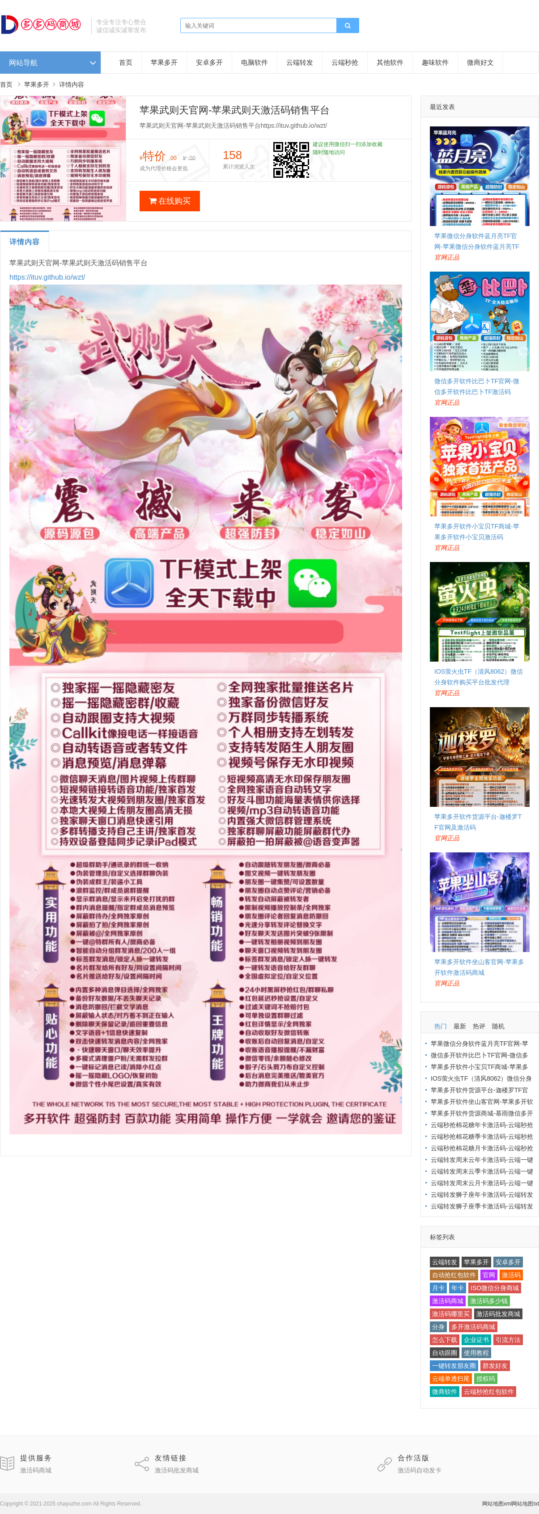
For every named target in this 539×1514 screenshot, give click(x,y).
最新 (460, 1026)
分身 (438, 1326)
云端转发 (299, 62)
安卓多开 (209, 62)
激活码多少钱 (489, 1300)
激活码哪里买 (451, 1313)
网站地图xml (497, 1504)
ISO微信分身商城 (495, 1288)
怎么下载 (444, 1339)
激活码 (511, 1275)
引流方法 (508, 1339)
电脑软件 (254, 62)
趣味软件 (435, 62)
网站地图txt (525, 1504)
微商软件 (444, 1391)
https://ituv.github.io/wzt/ (47, 277)
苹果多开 (164, 62)
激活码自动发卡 (419, 1470)
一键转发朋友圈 (454, 1365)
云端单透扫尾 (451, 1378)
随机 (498, 1026)
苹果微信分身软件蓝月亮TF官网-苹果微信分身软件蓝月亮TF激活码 (476, 246)
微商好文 (480, 62)
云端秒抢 (344, 62)
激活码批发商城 (498, 1313)
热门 (440, 1026)
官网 (489, 1275)
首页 (125, 62)
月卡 (438, 1288)
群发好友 (495, 1365)
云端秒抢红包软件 (489, 1391)
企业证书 (476, 1339)
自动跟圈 (444, 1352)
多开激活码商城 (473, 1326)
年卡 (457, 1288)
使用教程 (476, 1352)
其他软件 (390, 62)
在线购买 (170, 201)
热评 (479, 1026)
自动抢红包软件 (454, 1275)
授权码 (485, 1378)
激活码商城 (447, 1300)
